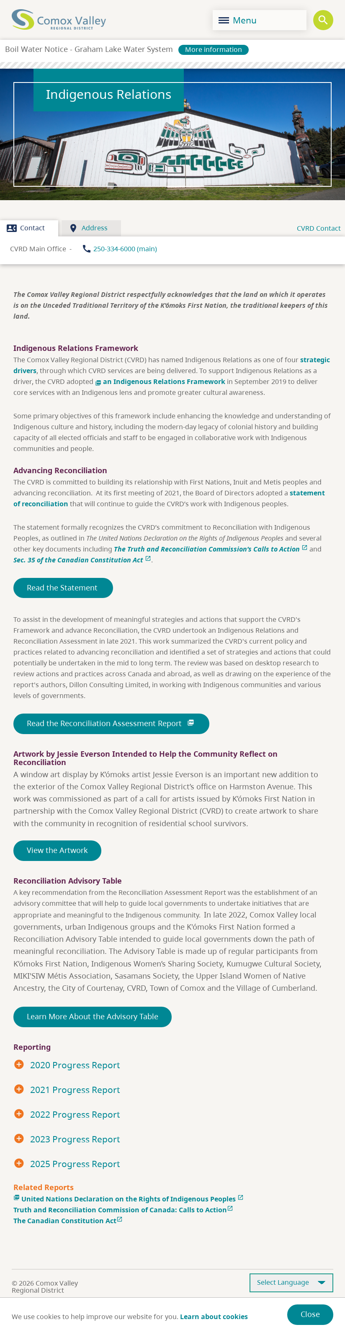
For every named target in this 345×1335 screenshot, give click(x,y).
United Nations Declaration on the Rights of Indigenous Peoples (128, 1199)
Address (88, 228)
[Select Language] (291, 1282)
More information (213, 49)
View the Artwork (57, 850)
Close (310, 1314)
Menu (238, 20)
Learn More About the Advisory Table (92, 1016)
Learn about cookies (214, 1316)
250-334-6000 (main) (125, 248)
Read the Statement (63, 587)
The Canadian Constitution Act (68, 1220)
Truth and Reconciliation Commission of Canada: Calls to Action (124, 1209)
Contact (26, 228)
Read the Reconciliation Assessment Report (111, 723)
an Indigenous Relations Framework (161, 381)
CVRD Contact (319, 228)
